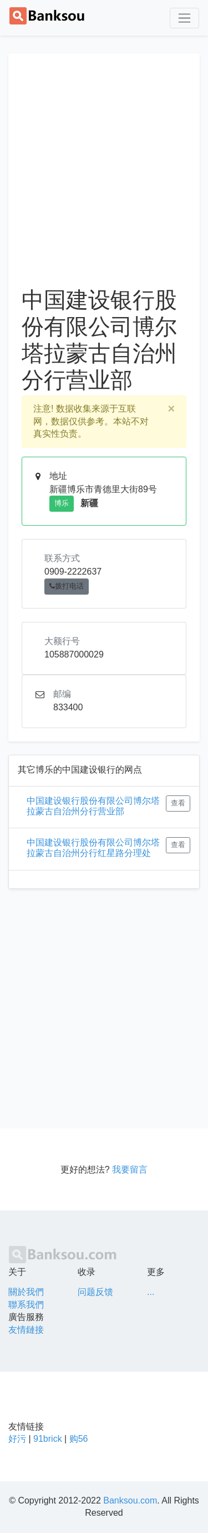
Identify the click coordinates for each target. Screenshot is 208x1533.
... (150, 1292)
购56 (78, 1438)
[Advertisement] (104, 176)
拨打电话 (66, 586)
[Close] (171, 409)
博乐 (61, 503)
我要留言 (130, 1169)
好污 (17, 1438)
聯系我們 (26, 1304)
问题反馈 (95, 1292)
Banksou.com (130, 1500)
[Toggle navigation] (184, 18)
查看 (178, 803)
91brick (47, 1438)
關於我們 (26, 1292)
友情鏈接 (26, 1329)
